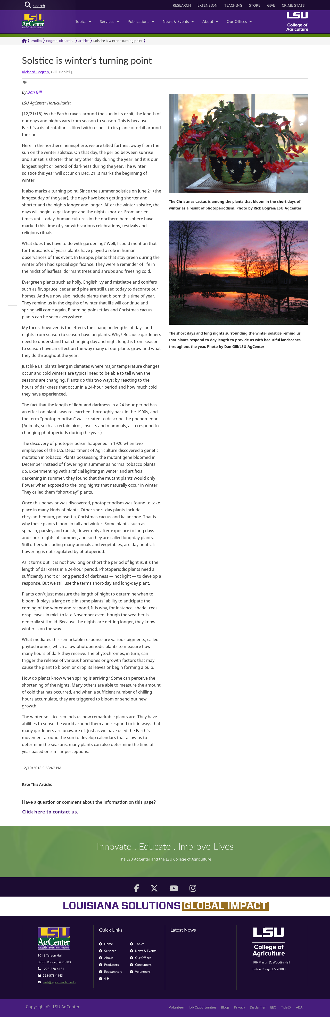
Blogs (225, 1007)
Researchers (110, 971)
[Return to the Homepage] (24, 40)
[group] (26, 82)
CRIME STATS (293, 5)
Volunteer (176, 1007)
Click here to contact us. (50, 812)
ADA (299, 1007)
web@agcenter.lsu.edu (59, 982)
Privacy (239, 1007)
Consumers (141, 964)
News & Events (178, 21)
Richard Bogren (35, 71)
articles (83, 40)
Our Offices (239, 21)
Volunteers (140, 971)
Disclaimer (258, 1007)
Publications (141, 21)
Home (106, 944)
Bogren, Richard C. (60, 40)
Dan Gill (34, 92)
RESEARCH (182, 5)
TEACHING (233, 5)
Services (109, 21)
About (210, 21)
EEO (273, 1007)
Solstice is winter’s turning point (118, 40)
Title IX (286, 1007)
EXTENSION (207, 5)
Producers (109, 964)
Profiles (36, 40)
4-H (104, 978)
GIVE (271, 5)
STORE (254, 5)
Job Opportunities (202, 1007)
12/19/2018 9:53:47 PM (41, 767)
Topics (83, 21)
